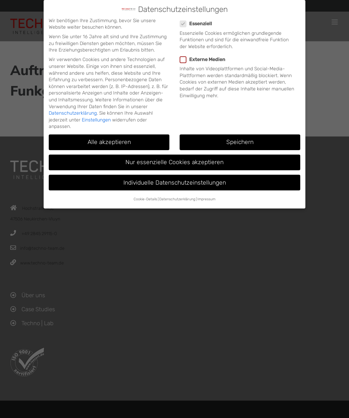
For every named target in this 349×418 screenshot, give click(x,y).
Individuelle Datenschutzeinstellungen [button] (174, 182)
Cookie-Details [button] (145, 199)
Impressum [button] (206, 199)
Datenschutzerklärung (73, 113)
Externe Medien (205, 59)
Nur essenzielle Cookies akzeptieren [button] (174, 162)
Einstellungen (96, 120)
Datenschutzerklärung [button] (177, 199)
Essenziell (199, 23)
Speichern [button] (240, 142)
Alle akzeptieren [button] (109, 142)
